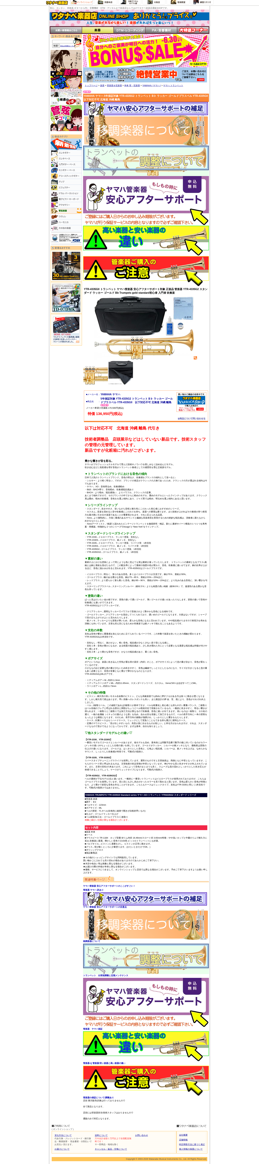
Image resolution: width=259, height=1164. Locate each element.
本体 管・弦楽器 (132, 85)
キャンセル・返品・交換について (111, 1149)
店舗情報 (183, 1140)
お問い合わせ (141, 1135)
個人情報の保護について (191, 1149)
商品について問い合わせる (191, 418)
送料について (101, 1135)
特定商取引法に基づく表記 (192, 1144)
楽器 (102, 85)
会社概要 (183, 1135)
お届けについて (62, 1149)
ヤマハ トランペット (173, 85)
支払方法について (63, 1135)
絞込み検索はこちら (67, 46)
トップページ (91, 85)
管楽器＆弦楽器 (114, 85)
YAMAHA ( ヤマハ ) (151, 85)
